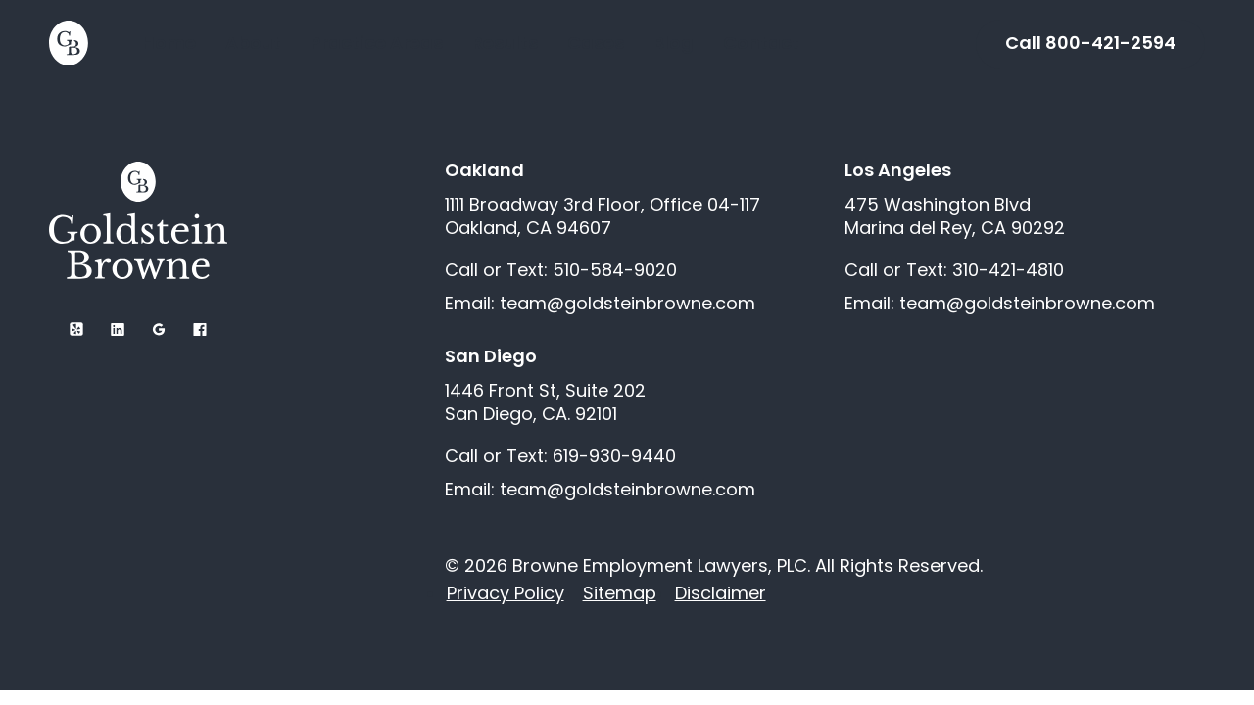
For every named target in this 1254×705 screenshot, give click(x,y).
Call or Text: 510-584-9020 (561, 270)
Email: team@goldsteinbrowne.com (600, 303)
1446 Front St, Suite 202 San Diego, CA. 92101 (545, 402)
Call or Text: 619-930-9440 (560, 456)
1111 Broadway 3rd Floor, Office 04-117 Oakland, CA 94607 (602, 216)
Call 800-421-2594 (1090, 42)
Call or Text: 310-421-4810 (954, 270)
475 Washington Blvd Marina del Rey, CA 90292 (954, 216)
